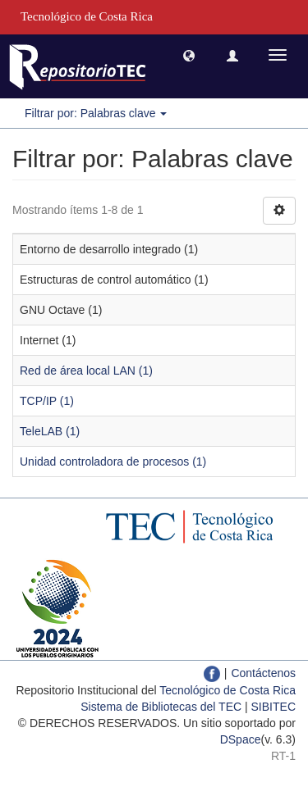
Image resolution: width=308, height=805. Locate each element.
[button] (189, 55)
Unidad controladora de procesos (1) (113, 461)
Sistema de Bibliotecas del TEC (160, 706)
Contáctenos (263, 673)
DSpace (240, 739)
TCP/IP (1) (47, 400)
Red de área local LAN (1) (86, 370)
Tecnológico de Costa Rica (227, 690)
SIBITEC (273, 706)
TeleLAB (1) (50, 431)
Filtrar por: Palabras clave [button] (96, 113)
